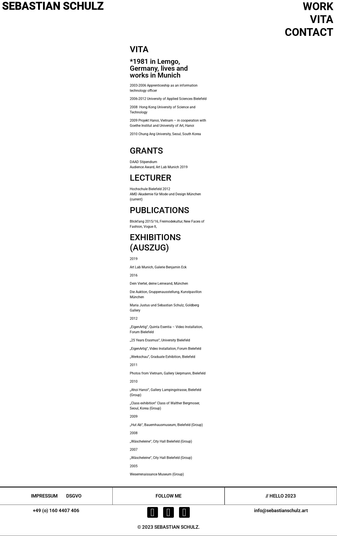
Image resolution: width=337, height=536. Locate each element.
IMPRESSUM (44, 496)
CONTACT (309, 32)
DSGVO (73, 496)
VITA (321, 19)
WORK (318, 6)
